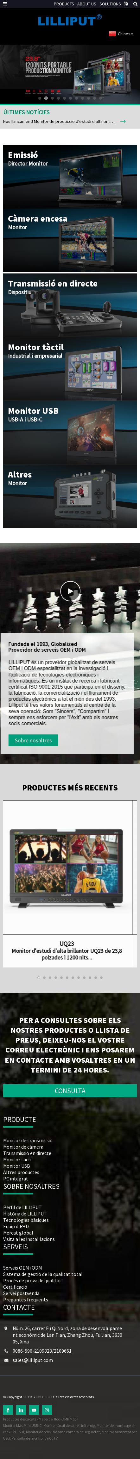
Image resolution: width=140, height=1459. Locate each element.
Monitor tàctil (18, 1159)
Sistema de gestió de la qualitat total (43, 1274)
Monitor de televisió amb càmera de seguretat (63, 1431)
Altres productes (21, 1172)
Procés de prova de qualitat (32, 1280)
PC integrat (15, 1178)
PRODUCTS (64, 4)
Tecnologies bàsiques (26, 1220)
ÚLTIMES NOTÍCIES (26, 112)
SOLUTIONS (110, 4)
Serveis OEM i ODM (22, 1267)
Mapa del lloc (49, 1419)
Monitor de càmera (23, 1147)
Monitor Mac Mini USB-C (22, 1425)
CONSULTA (70, 1090)
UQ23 (48, 943)
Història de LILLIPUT (25, 1213)
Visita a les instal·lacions (29, 1239)
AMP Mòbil (70, 1419)
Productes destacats (19, 1419)
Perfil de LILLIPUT (22, 1207)
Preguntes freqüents (25, 1299)
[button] (39, 98)
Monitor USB (16, 1166)
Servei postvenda (21, 1293)
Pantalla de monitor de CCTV (34, 1438)
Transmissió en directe (27, 1153)
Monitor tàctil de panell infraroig (69, 1425)
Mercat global (18, 1232)
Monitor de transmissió (28, 1140)
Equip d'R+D (16, 1226)
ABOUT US (86, 4)
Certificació (15, 1287)
